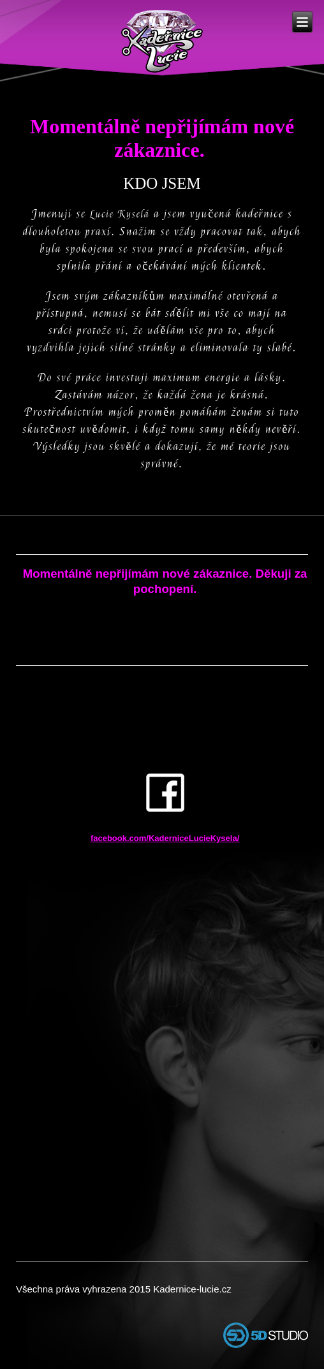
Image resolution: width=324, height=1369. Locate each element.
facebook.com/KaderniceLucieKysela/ (165, 838)
